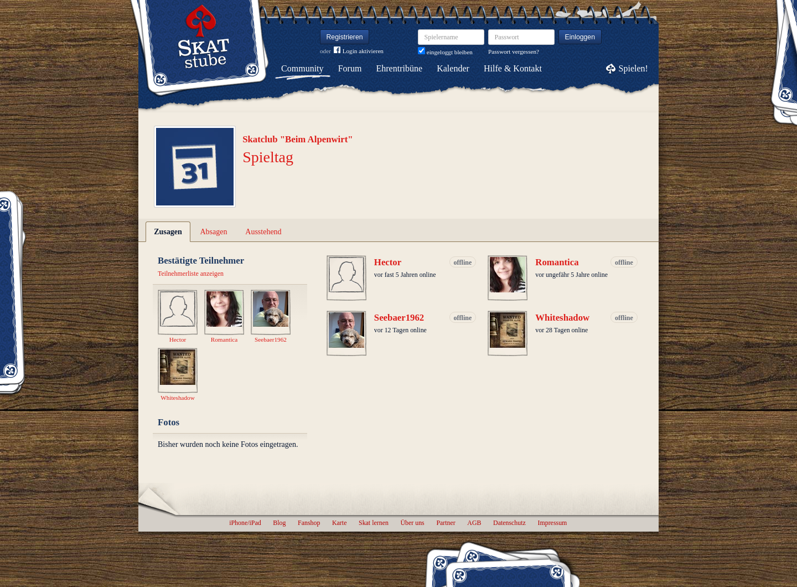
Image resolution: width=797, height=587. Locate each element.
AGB (474, 523)
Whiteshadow (562, 317)
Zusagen (168, 232)
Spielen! (633, 68)
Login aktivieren (359, 51)
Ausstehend (263, 232)
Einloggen (580, 37)
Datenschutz (509, 523)
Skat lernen (374, 523)
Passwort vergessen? (513, 51)
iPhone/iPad (245, 523)
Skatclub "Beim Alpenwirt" (297, 139)
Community (302, 68)
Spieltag (267, 157)
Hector (387, 262)
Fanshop (309, 523)
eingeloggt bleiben (445, 52)
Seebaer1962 (399, 317)
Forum (350, 68)
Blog (279, 523)
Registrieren (345, 37)
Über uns (412, 523)
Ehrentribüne (399, 68)
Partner (445, 523)
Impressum (552, 523)
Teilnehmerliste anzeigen (191, 273)
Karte (339, 523)
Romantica (556, 262)
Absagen (213, 232)
